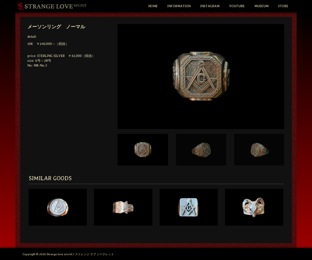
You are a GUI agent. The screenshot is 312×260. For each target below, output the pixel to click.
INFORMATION (179, 6)
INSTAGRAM (209, 6)
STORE (283, 6)
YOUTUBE (237, 6)
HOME (153, 6)
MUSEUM (261, 6)
